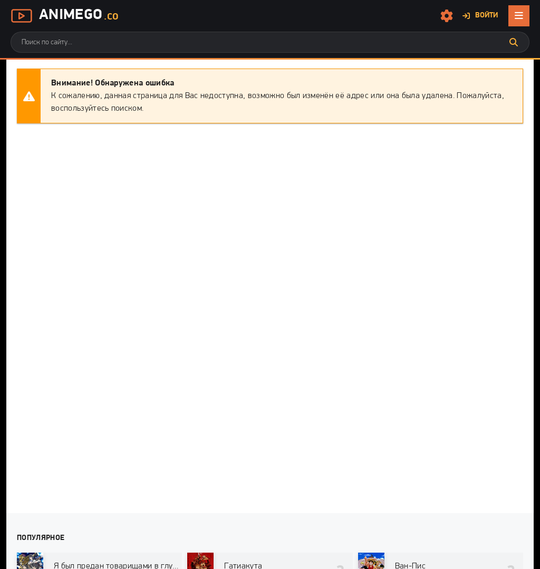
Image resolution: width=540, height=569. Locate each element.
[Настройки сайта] (446, 16)
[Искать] (513, 42)
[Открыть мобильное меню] (518, 15)
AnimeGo (64, 15)
